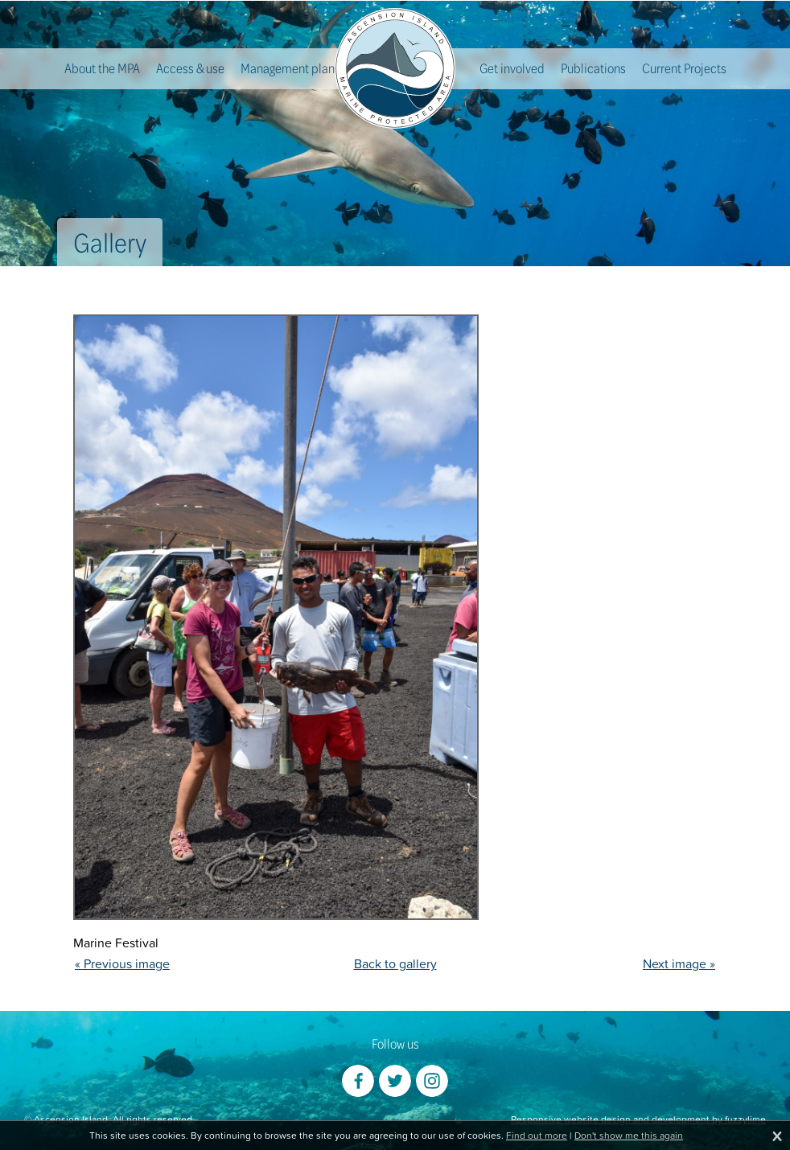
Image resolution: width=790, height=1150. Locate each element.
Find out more (536, 1135)
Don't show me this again (628, 1135)
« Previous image (122, 963)
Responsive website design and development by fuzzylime (638, 1119)
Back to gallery (395, 963)
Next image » (679, 963)
